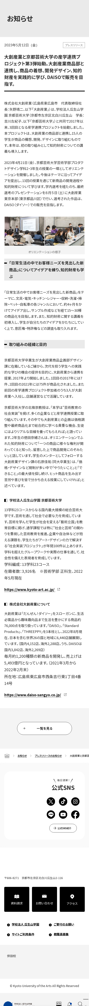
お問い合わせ (44, 903)
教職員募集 (61, 934)
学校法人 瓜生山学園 (25, 924)
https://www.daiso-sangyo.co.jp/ (32, 694)
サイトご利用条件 (23, 934)
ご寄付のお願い (64, 924)
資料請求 (17, 903)
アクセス (72, 903)
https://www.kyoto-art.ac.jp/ (29, 589)
